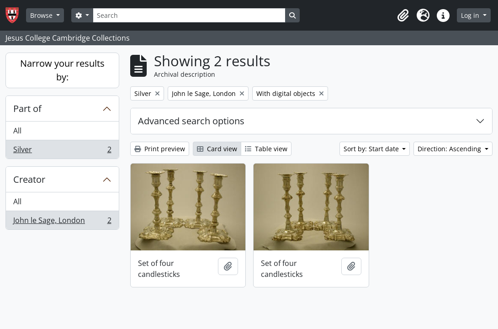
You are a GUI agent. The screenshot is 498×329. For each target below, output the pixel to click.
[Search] (189, 15)
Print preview (159, 148)
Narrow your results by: (62, 70)
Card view (217, 148)
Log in (471, 15)
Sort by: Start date (372, 148)
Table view (266, 148)
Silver (62, 151)
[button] (403, 15)
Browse (42, 15)
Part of (27, 108)
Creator (29, 179)
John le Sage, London (62, 222)
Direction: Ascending (450, 148)
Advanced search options (191, 121)
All (17, 131)
